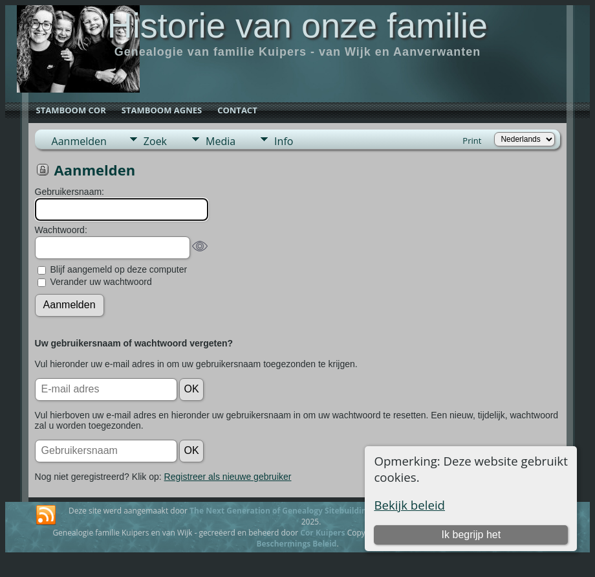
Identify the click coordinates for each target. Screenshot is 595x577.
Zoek (155, 141)
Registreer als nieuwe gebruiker (228, 476)
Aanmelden (79, 141)
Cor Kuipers (322, 532)
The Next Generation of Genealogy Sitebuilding (280, 510)
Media (220, 141)
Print (471, 140)
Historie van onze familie (297, 25)
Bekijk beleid (409, 505)
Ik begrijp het (471, 534)
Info (283, 141)
